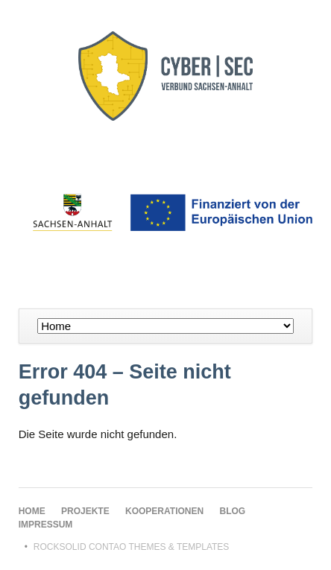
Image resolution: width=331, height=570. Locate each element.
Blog (233, 511)
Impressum (46, 524)
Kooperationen (164, 511)
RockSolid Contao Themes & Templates (132, 547)
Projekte (85, 511)
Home (32, 511)
